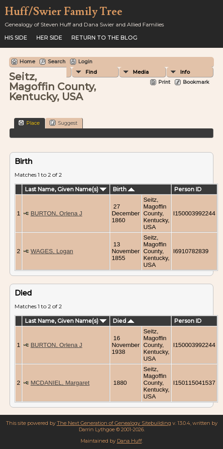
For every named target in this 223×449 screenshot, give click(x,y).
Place (29, 122)
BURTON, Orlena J (56, 213)
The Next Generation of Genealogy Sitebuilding (114, 423)
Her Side (49, 37)
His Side (16, 37)
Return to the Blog (104, 37)
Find (91, 72)
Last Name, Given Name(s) (65, 189)
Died (123, 320)
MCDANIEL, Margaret (60, 382)
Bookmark (196, 82)
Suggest (63, 122)
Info (185, 72)
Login (85, 61)
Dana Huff (129, 441)
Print (164, 82)
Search (57, 61)
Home (27, 61)
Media (141, 72)
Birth (124, 189)
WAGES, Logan (51, 251)
